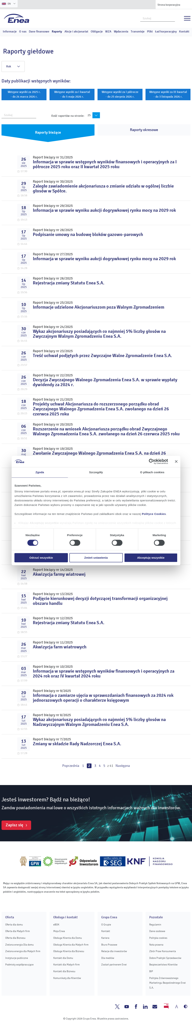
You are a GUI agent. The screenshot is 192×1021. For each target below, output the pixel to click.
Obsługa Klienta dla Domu (67, 938)
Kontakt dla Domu (63, 958)
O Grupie (106, 924)
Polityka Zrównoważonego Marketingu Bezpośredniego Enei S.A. (167, 983)
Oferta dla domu (14, 924)
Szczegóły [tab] (96, 472)
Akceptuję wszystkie (151, 557)
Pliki (150, 31)
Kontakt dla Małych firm (66, 964)
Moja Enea (59, 931)
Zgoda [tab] (39, 472)
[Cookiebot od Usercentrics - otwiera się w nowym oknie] (151, 461)
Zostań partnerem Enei (114, 964)
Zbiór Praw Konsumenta (162, 951)
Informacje (10, 31)
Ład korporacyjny (166, 31)
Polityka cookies (158, 938)
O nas (22, 31)
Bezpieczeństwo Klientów (163, 964)
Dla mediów (107, 958)
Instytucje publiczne (16, 958)
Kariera (105, 938)
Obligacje (97, 31)
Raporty (57, 31)
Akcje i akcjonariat (76, 31)
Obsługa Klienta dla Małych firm (70, 944)
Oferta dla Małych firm (17, 931)
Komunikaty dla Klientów (67, 978)
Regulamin (155, 924)
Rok (13, 66)
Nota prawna (156, 944)
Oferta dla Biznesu (15, 938)
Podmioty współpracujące (19, 964)
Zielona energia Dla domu (19, 944)
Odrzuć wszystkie (41, 557)
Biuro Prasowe (109, 944)
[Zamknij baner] (176, 461)
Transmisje (138, 31)
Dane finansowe (39, 31)
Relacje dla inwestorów (114, 951)
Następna (123, 765)
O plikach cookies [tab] (152, 472)
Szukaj (172, 18)
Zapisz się (14, 825)
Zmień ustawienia (96, 557)
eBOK (56, 924)
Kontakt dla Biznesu (64, 971)
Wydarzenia (121, 31)
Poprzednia (70, 765)
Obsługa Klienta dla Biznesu (68, 951)
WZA (108, 31)
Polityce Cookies (154, 513)
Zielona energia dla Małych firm (22, 951)
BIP (151, 971)
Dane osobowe (157, 931)
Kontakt (184, 31)
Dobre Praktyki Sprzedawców (165, 958)
